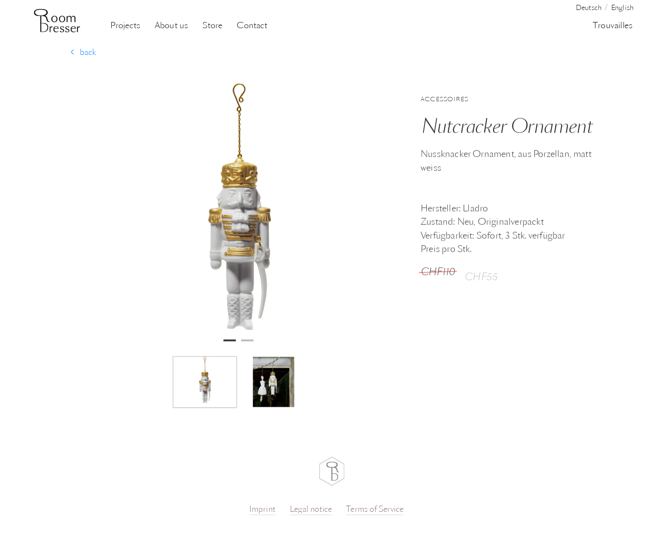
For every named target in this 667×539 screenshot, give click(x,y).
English (622, 8)
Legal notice (311, 510)
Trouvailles (613, 26)
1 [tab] (228, 340)
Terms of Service (374, 510)
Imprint (262, 510)
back (83, 53)
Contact (252, 26)
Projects (125, 26)
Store (212, 26)
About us (172, 26)
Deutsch (589, 8)
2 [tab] (246, 340)
